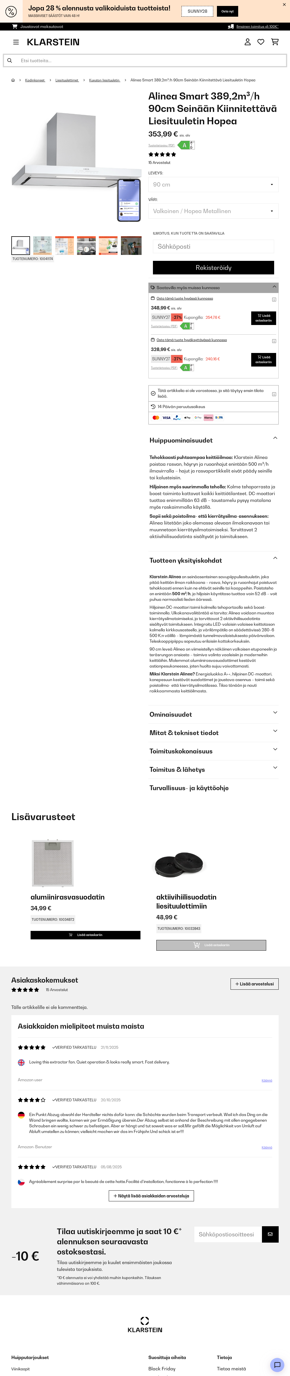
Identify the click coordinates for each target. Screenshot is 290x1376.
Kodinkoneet (37, 80)
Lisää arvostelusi (250, 988)
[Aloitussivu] (18, 80)
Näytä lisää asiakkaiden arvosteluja (152, 1200)
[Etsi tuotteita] (145, 60)
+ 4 (131, 245)
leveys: (155, 173)
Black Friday (161, 1373)
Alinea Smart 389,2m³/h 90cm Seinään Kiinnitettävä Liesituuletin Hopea (204, 80)
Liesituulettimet (72, 80)
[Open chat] (277, 1365)
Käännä (266, 1085)
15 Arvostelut (159, 162)
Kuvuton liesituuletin (114, 80)
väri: (153, 199)
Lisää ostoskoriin (260, 318)
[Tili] (248, 42)
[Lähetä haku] (9, 60)
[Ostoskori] (275, 42)
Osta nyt (225, 11)
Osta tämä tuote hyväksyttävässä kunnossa (198, 339)
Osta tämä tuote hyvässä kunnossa (190, 298)
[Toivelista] (260, 42)
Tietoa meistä (231, 1373)
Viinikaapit (22, 1373)
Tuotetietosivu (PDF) (161, 145)
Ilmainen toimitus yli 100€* (255, 26)
